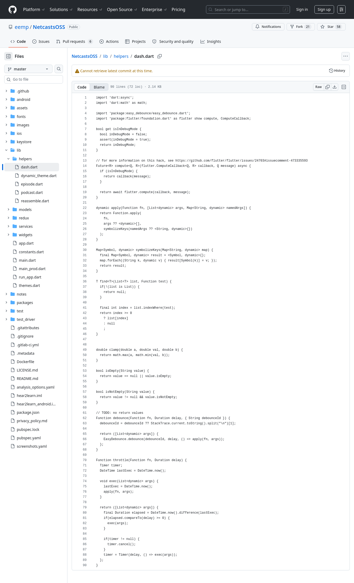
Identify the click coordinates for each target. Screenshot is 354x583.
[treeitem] (40, 167)
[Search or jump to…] (248, 9)
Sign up (324, 9)
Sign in (302, 9)
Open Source (122, 9)
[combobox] (44, 79)
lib (122, 56)
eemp (22, 26)
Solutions (61, 9)
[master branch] (36, 69)
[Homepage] (12, 9)
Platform (34, 9)
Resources (90, 9)
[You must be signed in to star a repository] (331, 26)
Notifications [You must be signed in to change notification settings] (268, 26)
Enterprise (154, 9)
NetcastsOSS (49, 26)
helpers (137, 56)
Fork (300, 26)
